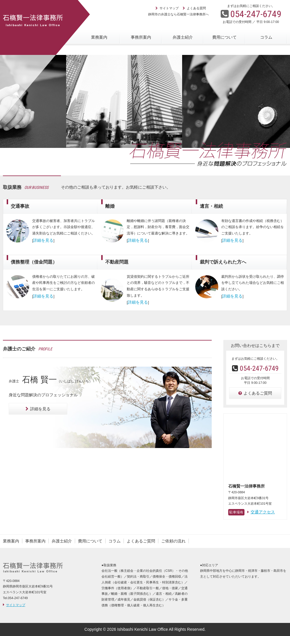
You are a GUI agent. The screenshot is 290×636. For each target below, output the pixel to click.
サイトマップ (169, 8)
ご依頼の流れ (173, 541)
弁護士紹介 (183, 37)
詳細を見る (38, 408)
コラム (266, 37)
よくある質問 (196, 8)
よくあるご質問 (255, 393)
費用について (224, 37)
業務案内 (99, 37)
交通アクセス (261, 512)
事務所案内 (141, 37)
